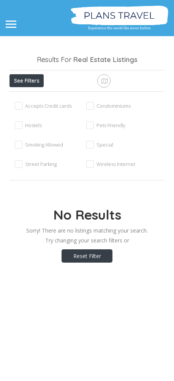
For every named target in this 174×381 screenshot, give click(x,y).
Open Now (60, 97)
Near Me (116, 97)
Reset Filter (87, 311)
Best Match (31, 114)
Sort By (69, 114)
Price (24, 97)
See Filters (27, 80)
